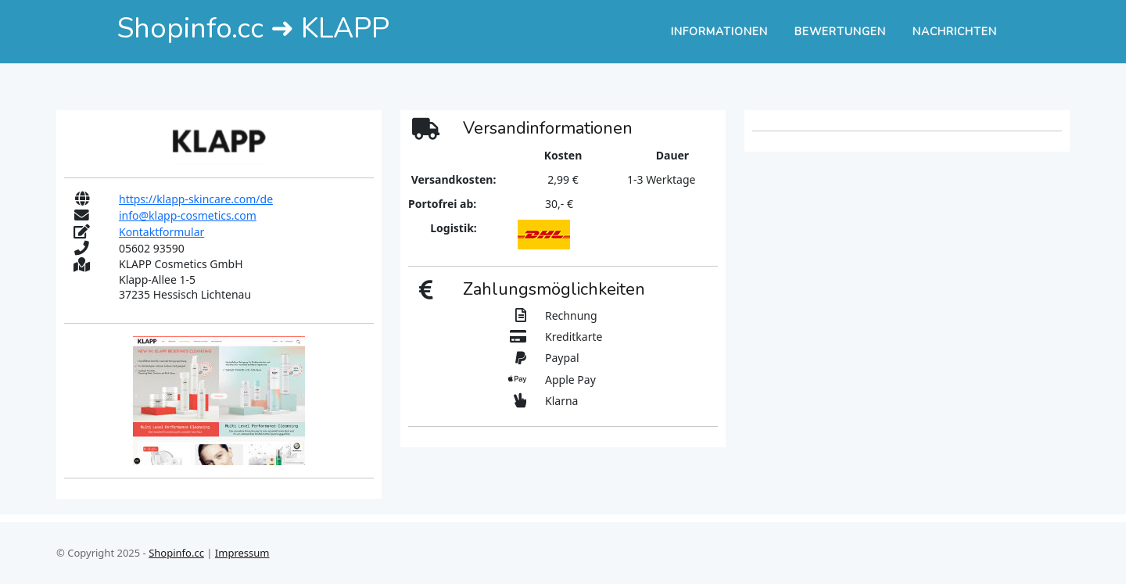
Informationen (719, 31)
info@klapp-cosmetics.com (187, 215)
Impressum (242, 553)
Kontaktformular (161, 231)
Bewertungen (840, 31)
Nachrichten (955, 31)
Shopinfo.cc (176, 553)
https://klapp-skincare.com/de (196, 199)
